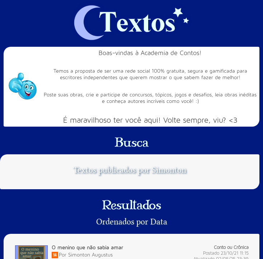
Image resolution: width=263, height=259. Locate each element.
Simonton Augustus (90, 254)
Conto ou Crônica (231, 247)
